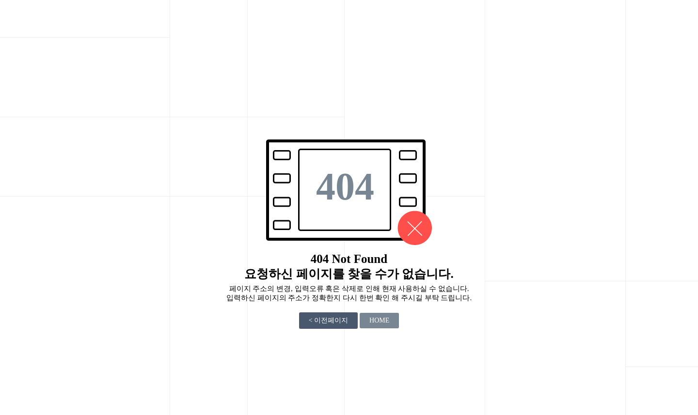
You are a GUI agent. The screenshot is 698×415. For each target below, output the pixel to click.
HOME (379, 320)
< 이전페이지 (328, 320)
